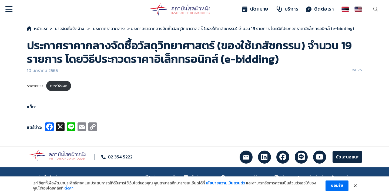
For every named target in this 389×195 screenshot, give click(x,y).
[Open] (8, 9)
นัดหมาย (255, 8)
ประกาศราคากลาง (109, 28)
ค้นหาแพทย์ (160, 177)
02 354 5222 (120, 157)
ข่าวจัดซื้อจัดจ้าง (69, 28)
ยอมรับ (337, 189)
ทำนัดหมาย (198, 177)
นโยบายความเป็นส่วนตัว (225, 186)
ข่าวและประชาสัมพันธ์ (298, 177)
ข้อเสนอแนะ (347, 157)
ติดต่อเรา (320, 8)
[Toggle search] (375, 9)
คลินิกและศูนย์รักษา (243, 177)
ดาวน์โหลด (58, 85)
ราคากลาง (35, 85)
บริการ (288, 8)
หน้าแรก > (43, 28)
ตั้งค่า (68, 192)
